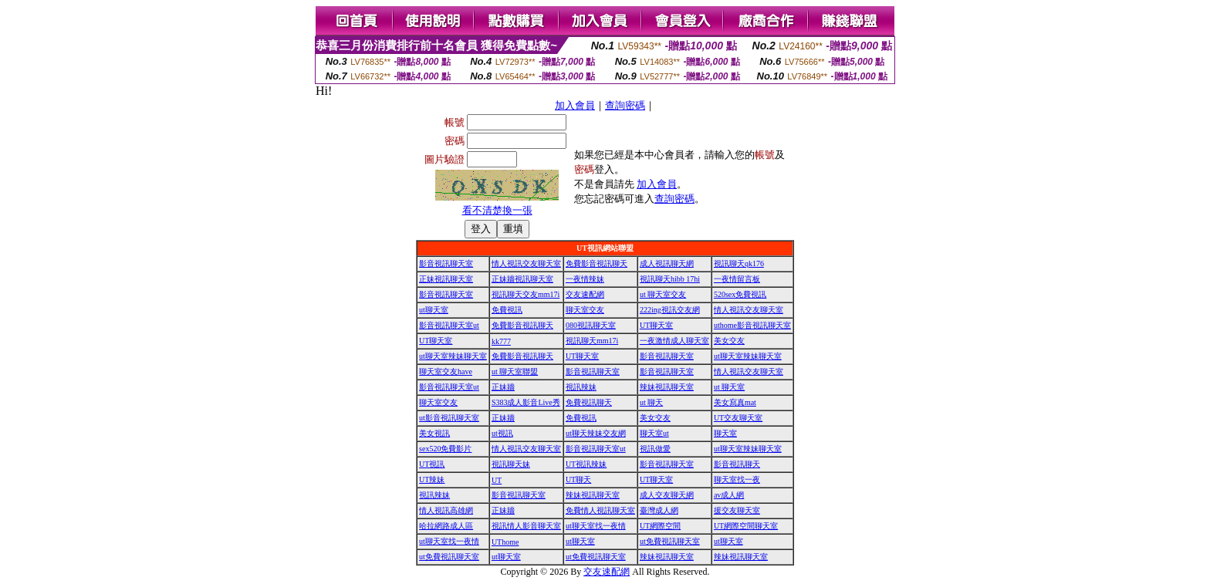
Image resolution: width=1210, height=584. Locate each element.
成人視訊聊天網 (667, 263)
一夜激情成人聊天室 (674, 340)
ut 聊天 (651, 402)
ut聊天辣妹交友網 (596, 433)
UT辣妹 (431, 479)
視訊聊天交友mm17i (525, 294)
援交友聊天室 (737, 510)
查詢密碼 (625, 105)
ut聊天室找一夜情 (596, 526)
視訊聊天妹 (511, 464)
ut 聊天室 (729, 387)
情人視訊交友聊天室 (526, 263)
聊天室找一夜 (737, 479)
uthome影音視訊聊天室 (752, 325)
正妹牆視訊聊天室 (522, 279)
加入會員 (575, 105)
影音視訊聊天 (737, 464)
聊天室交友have (445, 371)
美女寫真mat (735, 402)
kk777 (501, 341)
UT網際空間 (660, 526)
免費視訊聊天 (589, 402)
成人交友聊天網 (667, 495)
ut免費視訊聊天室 (670, 541)
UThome (505, 542)
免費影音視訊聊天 (596, 263)
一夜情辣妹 (585, 279)
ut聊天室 (433, 310)
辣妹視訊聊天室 (667, 387)
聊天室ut (654, 433)
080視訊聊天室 (591, 325)
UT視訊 (431, 464)
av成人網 (729, 495)
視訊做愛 (655, 448)
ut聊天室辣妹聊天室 (453, 356)
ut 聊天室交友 (663, 294)
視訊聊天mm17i (592, 340)
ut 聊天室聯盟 (515, 371)
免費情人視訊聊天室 (600, 510)
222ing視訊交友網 (670, 310)
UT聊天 (578, 479)
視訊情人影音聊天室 (526, 526)
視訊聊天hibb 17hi (670, 279)
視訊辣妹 (581, 387)
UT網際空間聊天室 (746, 526)
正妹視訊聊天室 (446, 279)
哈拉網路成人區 (446, 526)
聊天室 (725, 433)
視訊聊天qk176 (739, 263)
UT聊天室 (656, 325)
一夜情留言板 (737, 279)
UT (497, 480)
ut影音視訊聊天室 (449, 418)
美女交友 (729, 340)
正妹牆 (503, 387)
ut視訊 (502, 433)
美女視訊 (434, 433)
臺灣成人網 (659, 510)
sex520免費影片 (445, 448)
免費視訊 (507, 310)
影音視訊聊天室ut (449, 325)
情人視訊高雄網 (446, 510)
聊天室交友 (585, 310)
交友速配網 (585, 294)
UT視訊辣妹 (586, 464)
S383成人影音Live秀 (526, 402)
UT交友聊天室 (738, 418)
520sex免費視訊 (740, 294)
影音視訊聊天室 (446, 263)
